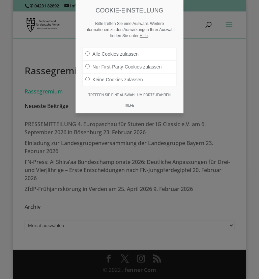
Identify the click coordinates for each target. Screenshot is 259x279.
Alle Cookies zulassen (112, 54)
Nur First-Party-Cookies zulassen (123, 66)
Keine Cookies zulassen (114, 79)
